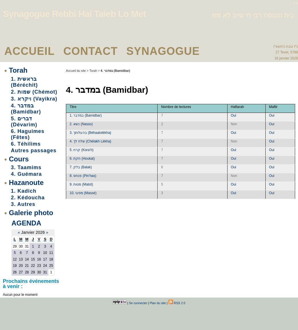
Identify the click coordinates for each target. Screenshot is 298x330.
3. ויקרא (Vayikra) (34, 99)
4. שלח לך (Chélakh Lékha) (90, 141)
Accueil (29, 51)
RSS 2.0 (176, 303)
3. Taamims (26, 167)
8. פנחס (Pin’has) (83, 176)
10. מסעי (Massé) (83, 193)
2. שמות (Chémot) (34, 92)
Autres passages (33, 150)
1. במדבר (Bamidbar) (86, 115)
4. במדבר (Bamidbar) (26, 109)
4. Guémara (26, 174)
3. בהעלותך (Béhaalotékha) (90, 133)
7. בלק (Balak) (81, 167)
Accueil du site (76, 70)
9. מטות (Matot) (81, 184)
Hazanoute (26, 182)
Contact (90, 51)
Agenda (26, 223)
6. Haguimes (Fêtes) (27, 134)
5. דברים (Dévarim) (24, 122)
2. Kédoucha (28, 197)
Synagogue (163, 51)
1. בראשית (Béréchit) (24, 82)
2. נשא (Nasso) (81, 124)
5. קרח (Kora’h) (81, 150)
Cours (19, 159)
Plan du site (158, 303)
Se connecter (138, 303)
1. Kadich (23, 191)
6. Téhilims (26, 144)
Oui (233, 115)
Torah (18, 70)
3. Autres (23, 204)
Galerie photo (31, 213)
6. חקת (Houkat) (82, 159)
